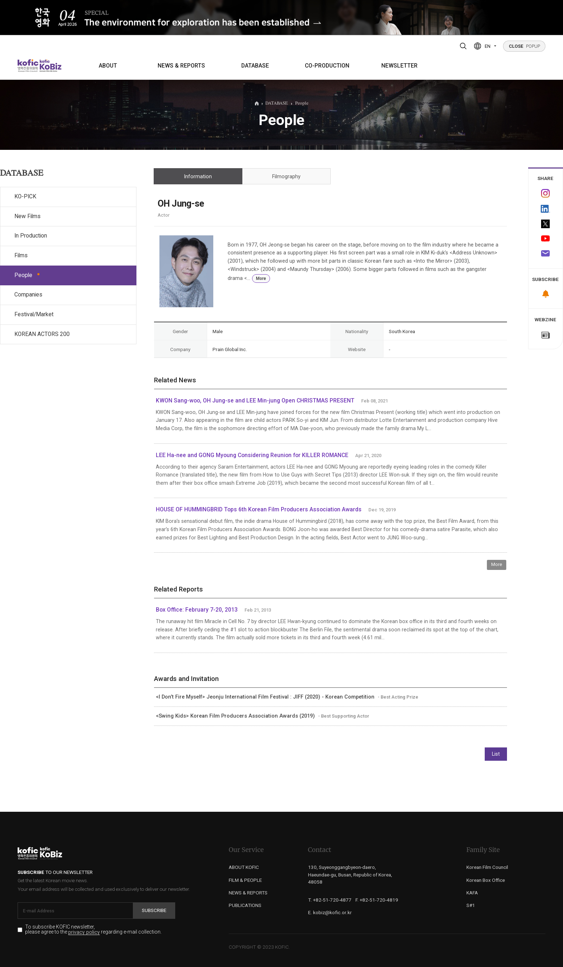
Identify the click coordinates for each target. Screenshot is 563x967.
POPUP (524, 46)
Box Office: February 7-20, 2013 (197, 610)
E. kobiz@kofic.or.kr (330, 912)
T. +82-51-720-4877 (330, 900)
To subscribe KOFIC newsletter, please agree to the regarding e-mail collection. (93, 929)
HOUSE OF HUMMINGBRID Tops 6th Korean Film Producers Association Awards (259, 509)
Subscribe (154, 910)
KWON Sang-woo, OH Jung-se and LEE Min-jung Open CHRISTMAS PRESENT (255, 400)
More (261, 278)
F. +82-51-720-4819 (376, 900)
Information (198, 177)
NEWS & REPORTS (181, 66)
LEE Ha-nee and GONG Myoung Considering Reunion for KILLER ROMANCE (252, 455)
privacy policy (84, 932)
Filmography (286, 177)
